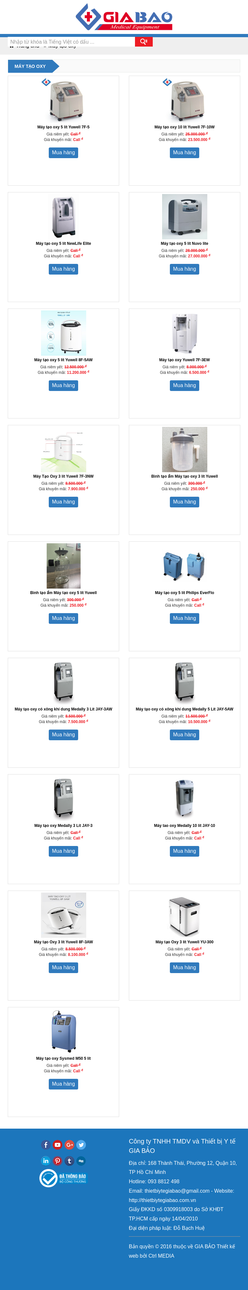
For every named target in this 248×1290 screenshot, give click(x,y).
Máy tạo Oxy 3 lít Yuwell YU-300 (184, 942)
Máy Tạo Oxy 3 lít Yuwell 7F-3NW (63, 476)
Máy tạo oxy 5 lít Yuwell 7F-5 (63, 127)
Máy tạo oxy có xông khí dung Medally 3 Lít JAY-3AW (63, 709)
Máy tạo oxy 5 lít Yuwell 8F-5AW (63, 360)
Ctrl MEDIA (160, 1256)
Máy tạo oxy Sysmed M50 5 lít (63, 1058)
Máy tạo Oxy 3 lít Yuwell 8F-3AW (63, 942)
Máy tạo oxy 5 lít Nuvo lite (184, 243)
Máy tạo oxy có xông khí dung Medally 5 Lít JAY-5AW (184, 709)
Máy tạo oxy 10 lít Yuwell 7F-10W (184, 127)
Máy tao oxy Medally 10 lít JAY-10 (184, 825)
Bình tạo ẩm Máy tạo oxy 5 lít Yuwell (63, 593)
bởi (142, 1256)
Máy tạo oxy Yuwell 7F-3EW (184, 360)
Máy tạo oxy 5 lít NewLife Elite (63, 243)
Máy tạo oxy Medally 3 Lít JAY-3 (64, 825)
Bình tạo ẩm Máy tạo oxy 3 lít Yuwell (184, 476)
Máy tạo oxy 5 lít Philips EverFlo (184, 593)
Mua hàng (63, 152)
